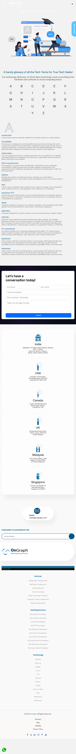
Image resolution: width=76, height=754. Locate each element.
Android (38, 681)
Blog (38, 725)
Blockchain (38, 703)
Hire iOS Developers (38, 624)
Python (38, 684)
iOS (38, 677)
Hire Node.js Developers (38, 636)
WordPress (38, 699)
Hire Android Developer (38, 617)
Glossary (38, 722)
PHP (38, 696)
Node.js (38, 662)
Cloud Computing (38, 594)
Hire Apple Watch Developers (38, 643)
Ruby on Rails (38, 692)
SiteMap (38, 728)
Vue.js (38, 673)
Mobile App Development (38, 583)
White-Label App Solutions (38, 598)
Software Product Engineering (38, 602)
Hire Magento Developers (38, 632)
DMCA (4, 569)
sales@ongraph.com (38, 520)
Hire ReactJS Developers (38, 639)
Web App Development (38, 587)
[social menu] (28, 737)
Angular (38, 669)
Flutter (38, 688)
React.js (38, 666)
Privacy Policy (38, 732)
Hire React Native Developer (38, 651)
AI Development (38, 591)
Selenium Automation (38, 606)
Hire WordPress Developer (38, 647)
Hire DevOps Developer (38, 621)
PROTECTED (6, 572)
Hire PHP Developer (38, 628)
